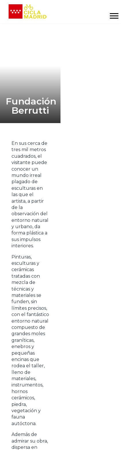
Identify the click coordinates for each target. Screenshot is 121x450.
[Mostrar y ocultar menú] (114, 16)
